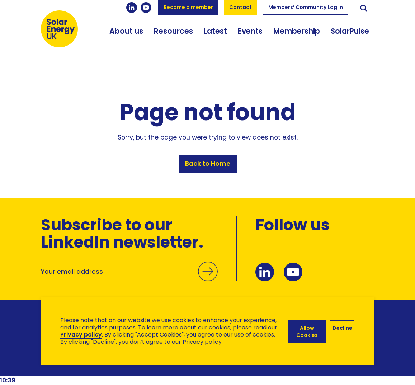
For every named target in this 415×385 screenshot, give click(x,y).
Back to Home (207, 164)
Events (250, 35)
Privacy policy (81, 334)
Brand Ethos (94, 367)
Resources (173, 35)
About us (126, 35)
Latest (215, 35)
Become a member (188, 7)
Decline (342, 327)
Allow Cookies (306, 331)
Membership (296, 35)
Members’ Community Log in (305, 7)
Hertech (168, 367)
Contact (240, 7)
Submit (207, 279)
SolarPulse (350, 35)
